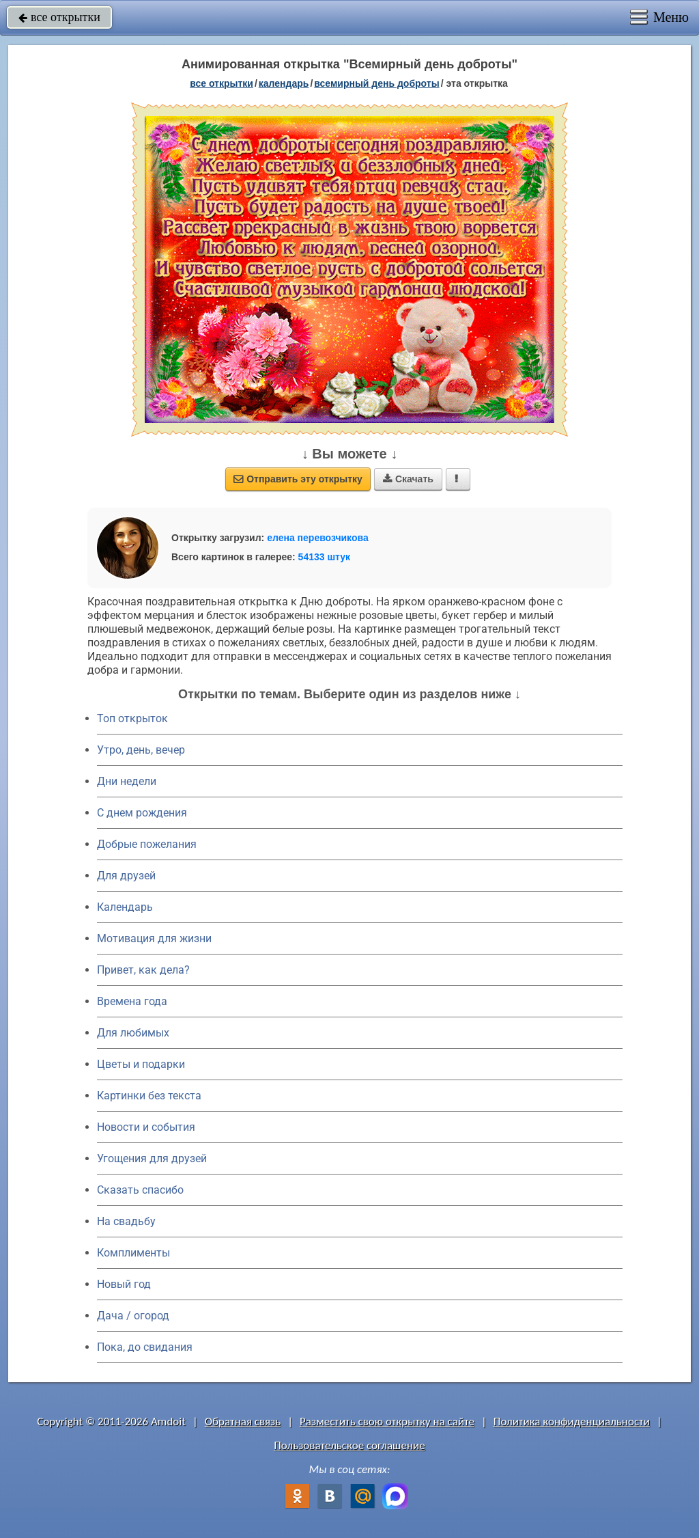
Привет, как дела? (143, 969)
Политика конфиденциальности (572, 1421)
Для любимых (133, 1032)
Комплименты (133, 1252)
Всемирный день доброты (376, 83)
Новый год (124, 1284)
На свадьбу (126, 1221)
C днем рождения (142, 812)
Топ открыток (132, 718)
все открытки (59, 17)
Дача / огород (133, 1315)
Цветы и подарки (141, 1064)
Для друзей (126, 875)
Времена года (132, 1001)
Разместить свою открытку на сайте (387, 1421)
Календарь (284, 83)
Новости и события (146, 1127)
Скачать (408, 478)
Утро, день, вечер (141, 749)
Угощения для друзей (152, 1158)
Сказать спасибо (140, 1189)
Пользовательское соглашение (349, 1445)
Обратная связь (243, 1421)
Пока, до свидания (144, 1347)
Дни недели (126, 781)
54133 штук (324, 556)
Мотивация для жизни (154, 938)
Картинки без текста (149, 1095)
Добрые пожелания (147, 844)
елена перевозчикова (318, 537)
